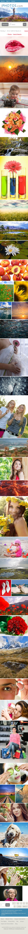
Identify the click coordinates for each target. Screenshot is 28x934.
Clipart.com (6, 928)
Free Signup (3, 921)
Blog (16, 923)
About (2, 919)
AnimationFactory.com (19, 928)
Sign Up (2, 1)
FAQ (17, 921)
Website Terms (9, 919)
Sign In (8, 1)
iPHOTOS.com (12, 928)
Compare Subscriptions (19, 919)
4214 (19, 906)
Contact (13, 1)
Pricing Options (20, 20)
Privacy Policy (11, 921)
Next (24, 906)
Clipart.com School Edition (7, 923)
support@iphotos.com (7, 913)
